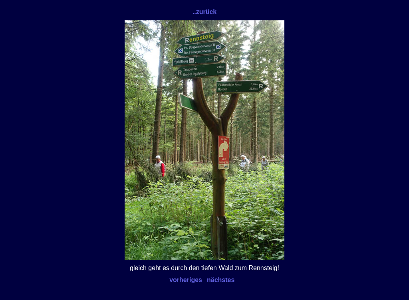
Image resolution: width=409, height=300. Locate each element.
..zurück (204, 11)
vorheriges (185, 279)
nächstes (220, 279)
